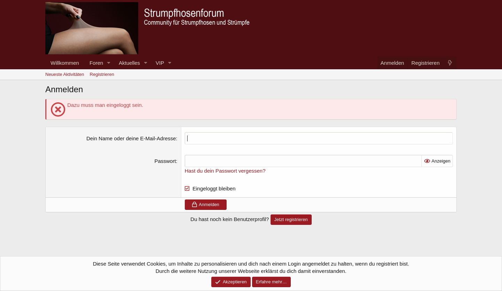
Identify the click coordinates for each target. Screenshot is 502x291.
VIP (160, 63)
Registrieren (102, 74)
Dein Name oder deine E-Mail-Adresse (131, 138)
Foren (96, 63)
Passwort (165, 161)
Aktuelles (129, 63)
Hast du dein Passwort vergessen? (225, 171)
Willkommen (65, 63)
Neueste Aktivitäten (64, 74)
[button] (109, 62)
